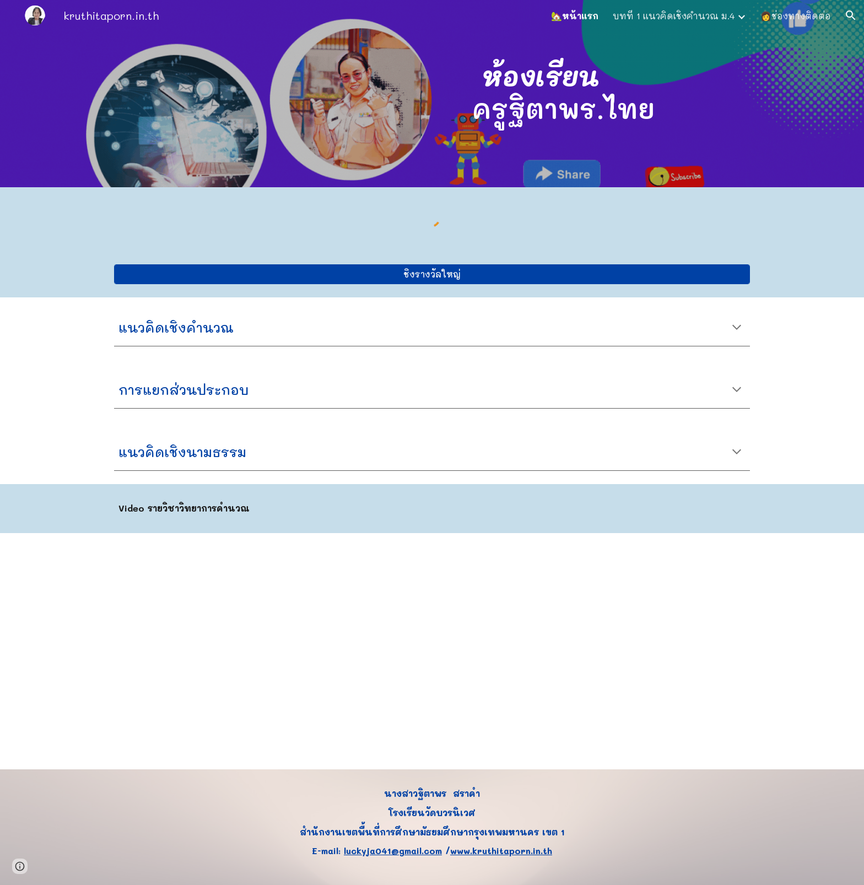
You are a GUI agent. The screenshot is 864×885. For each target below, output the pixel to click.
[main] (540, 94)
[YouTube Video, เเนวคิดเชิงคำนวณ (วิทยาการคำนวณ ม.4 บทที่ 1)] (432, 651)
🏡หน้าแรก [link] (574, 15)
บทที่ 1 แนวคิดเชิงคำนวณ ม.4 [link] (674, 15)
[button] (851, 15)
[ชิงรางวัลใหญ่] (432, 274)
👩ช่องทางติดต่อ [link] (795, 15)
